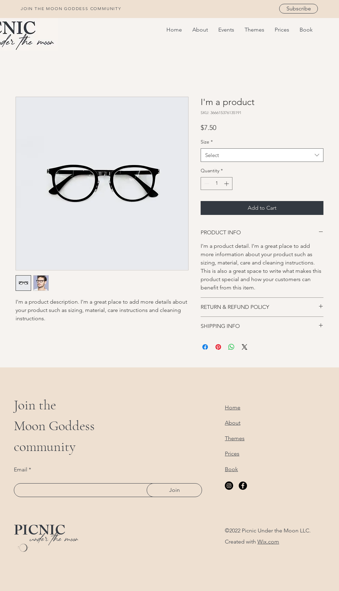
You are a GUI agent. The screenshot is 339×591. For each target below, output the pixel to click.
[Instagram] (229, 485)
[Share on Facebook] (205, 347)
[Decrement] (206, 183)
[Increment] (227, 183)
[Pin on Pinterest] (218, 347)
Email (20, 469)
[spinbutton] (216, 183)
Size (207, 142)
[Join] (174, 490)
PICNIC (39, 532)
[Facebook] (243, 485)
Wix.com (268, 541)
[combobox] (262, 155)
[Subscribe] (298, 9)
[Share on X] (244, 347)
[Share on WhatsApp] (231, 347)
